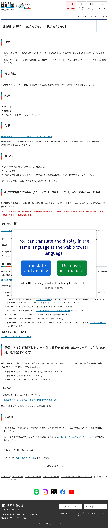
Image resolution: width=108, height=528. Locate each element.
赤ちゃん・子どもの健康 (51, 477)
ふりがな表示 (81, 8)
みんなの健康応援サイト (33, 477)
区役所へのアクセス (70, 507)
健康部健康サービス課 (25, 458)
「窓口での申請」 (98, 323)
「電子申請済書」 (43, 300)
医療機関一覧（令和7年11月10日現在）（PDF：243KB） (27, 137)
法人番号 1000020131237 (13, 509)
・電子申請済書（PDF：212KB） (16, 337)
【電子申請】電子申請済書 (13, 332)
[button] (92, 6)
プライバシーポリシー (83, 514)
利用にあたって (66, 513)
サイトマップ (99, 513)
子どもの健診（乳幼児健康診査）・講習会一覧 (76, 477)
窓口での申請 (9, 223)
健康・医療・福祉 (17, 477)
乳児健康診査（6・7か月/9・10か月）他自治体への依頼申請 (31, 400)
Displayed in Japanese (72, 268)
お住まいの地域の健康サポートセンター (53, 311)
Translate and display (36, 268)
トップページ (5, 477)
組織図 (90, 507)
